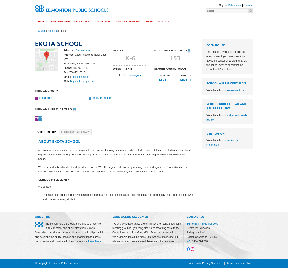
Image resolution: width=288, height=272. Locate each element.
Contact (163, 21)
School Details (46, 132)
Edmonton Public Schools (71, 8)
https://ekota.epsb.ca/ (82, 81)
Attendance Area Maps (75, 132)
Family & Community (128, 21)
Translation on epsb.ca (239, 263)
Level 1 (164, 80)
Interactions (45, 97)
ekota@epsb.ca (80, 76)
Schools (41, 21)
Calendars (81, 21)
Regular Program (102, 97)
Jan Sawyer (132, 75)
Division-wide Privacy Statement (205, 263)
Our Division (102, 21)
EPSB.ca (40, 30)
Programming (60, 21)
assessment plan (236, 90)
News (150, 21)
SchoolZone (235, 5)
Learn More (94, 241)
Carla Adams (83, 50)
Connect (248, 5)
